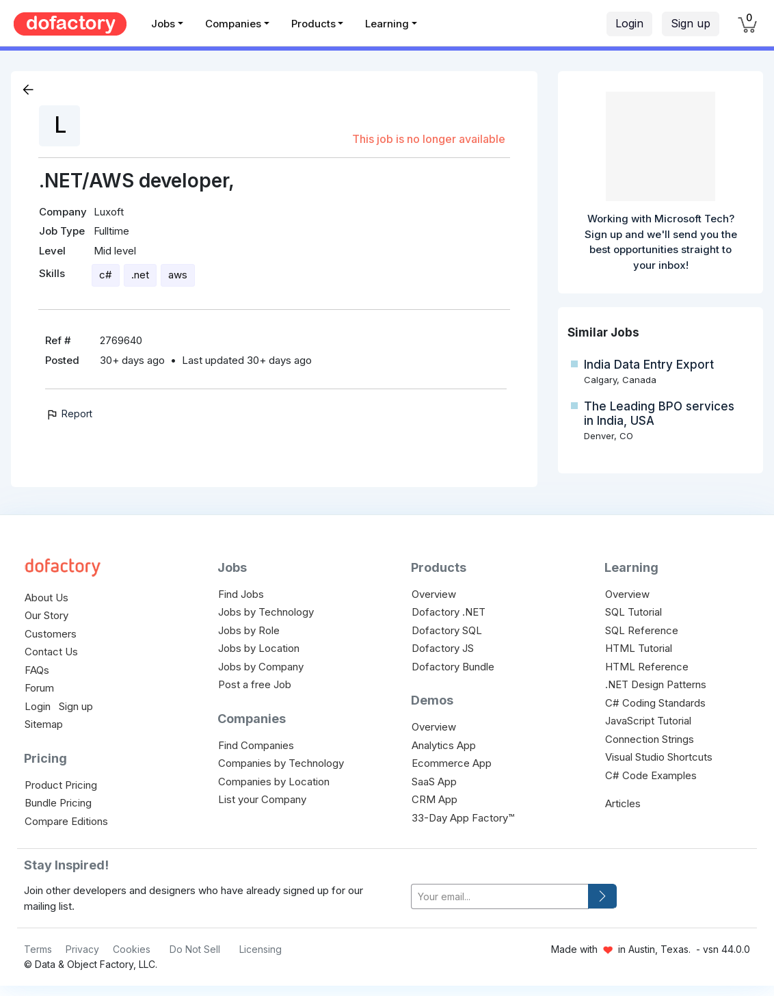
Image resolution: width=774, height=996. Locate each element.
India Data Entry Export (649, 364)
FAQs (37, 670)
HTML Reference (647, 666)
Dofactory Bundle (453, 666)
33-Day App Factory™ (463, 817)
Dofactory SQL (447, 630)
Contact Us (51, 651)
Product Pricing (61, 784)
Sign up (690, 23)
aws (177, 274)
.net (140, 274)
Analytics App (444, 745)
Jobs (163, 23)
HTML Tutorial (638, 648)
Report (68, 413)
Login (629, 23)
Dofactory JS (443, 648)
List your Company (262, 799)
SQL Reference (641, 630)
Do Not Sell (195, 949)
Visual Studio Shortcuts (658, 756)
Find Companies (256, 745)
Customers (51, 633)
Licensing (260, 949)
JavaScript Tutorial (648, 720)
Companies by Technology (281, 763)
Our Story (46, 615)
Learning (387, 23)
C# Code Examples (651, 775)
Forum (39, 687)
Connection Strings (649, 739)
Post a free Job (254, 684)
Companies (233, 23)
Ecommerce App (452, 763)
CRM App (434, 799)
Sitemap (44, 724)
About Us (46, 597)
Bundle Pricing (58, 802)
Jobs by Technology (266, 611)
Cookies (131, 949)
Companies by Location (274, 781)
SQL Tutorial (633, 611)
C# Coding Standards (655, 702)
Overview (434, 594)
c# (105, 274)
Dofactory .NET (448, 611)
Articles (623, 803)
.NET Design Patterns (655, 684)
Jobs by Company (261, 666)
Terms (38, 949)
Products (313, 23)
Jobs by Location (258, 648)
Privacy (82, 949)
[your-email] (500, 896)
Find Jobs (241, 594)
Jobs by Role (249, 630)
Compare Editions (66, 821)
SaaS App (434, 781)
